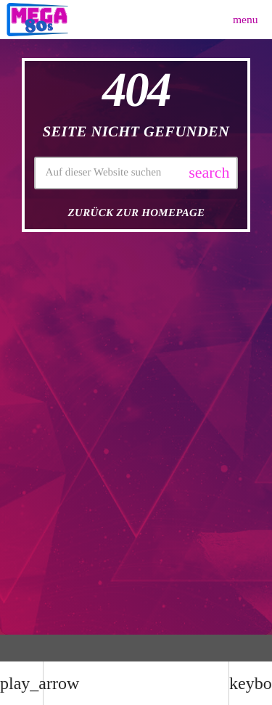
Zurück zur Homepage (136, 213)
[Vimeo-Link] (37, 19)
